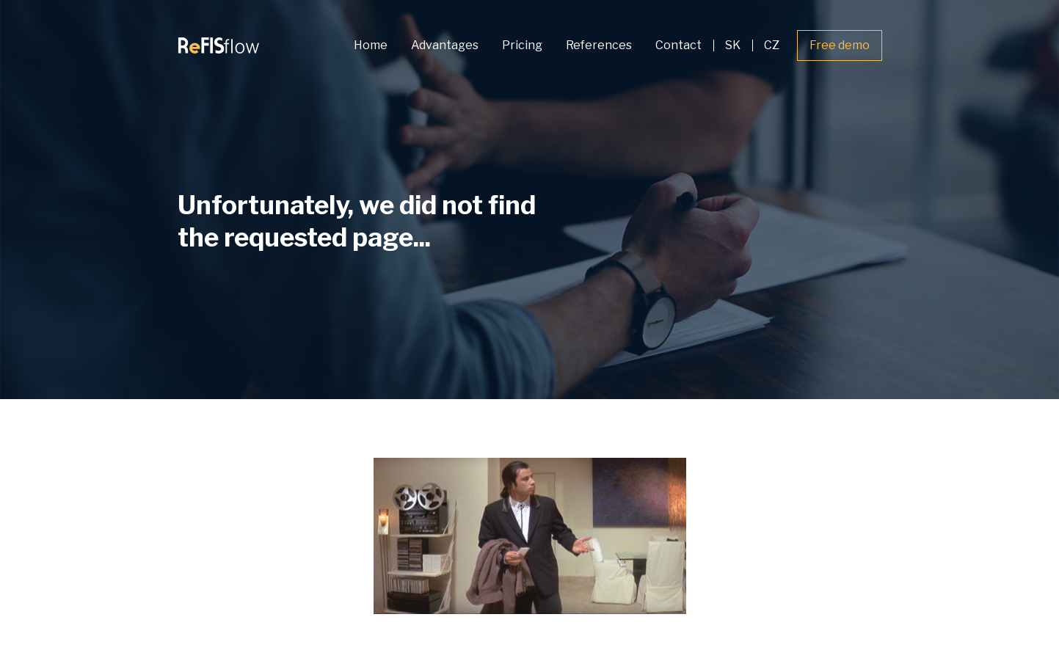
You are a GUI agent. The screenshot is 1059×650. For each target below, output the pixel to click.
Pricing (522, 45)
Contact (678, 45)
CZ (771, 45)
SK (732, 45)
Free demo (839, 45)
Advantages (444, 45)
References (599, 45)
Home (370, 45)
